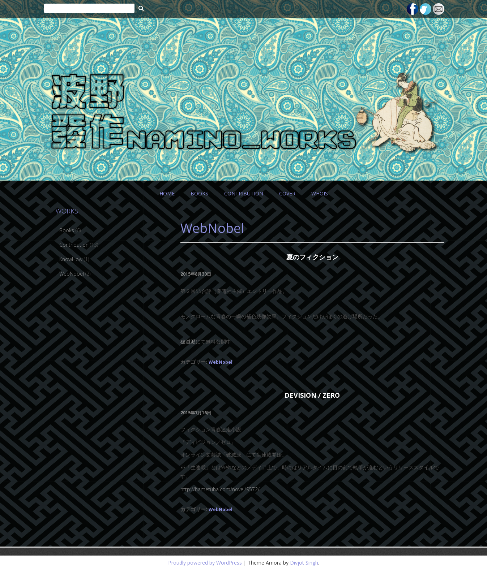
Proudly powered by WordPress (205, 562)
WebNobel (220, 362)
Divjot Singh (304, 562)
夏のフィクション (312, 256)
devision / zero (312, 395)
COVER (287, 193)
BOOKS (199, 193)
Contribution (74, 244)
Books (66, 230)
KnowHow (70, 259)
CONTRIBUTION (243, 193)
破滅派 (188, 341)
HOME (167, 193)
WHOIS (319, 193)
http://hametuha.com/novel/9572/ (220, 489)
